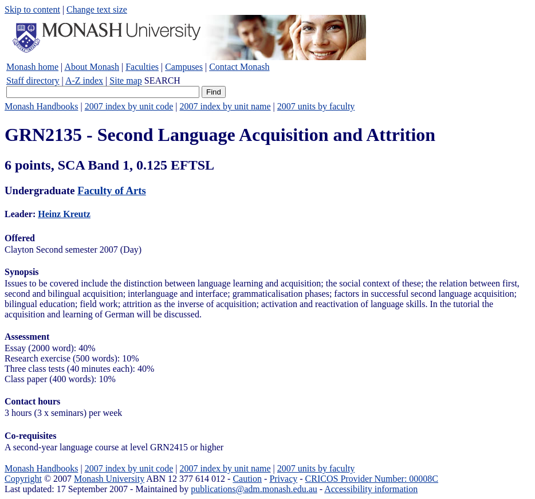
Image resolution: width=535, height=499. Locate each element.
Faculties (142, 67)
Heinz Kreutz (64, 214)
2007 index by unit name (224, 106)
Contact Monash (239, 67)
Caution (247, 479)
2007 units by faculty (316, 106)
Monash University (109, 479)
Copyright (23, 479)
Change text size (96, 9)
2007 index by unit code (129, 106)
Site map (125, 80)
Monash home (32, 67)
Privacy (283, 479)
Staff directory (33, 80)
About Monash (91, 67)
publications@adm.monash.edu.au (254, 489)
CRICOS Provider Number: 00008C (371, 479)
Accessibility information (371, 489)
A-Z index (84, 80)
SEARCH (162, 80)
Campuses (184, 67)
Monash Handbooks (41, 106)
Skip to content (32, 9)
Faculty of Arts (111, 190)
